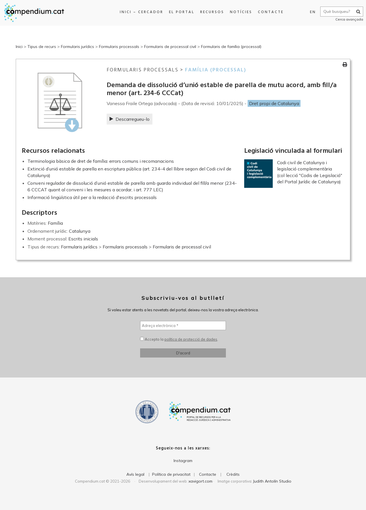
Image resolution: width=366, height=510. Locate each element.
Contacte (270, 12)
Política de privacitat (171, 474)
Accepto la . (179, 339)
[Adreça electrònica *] (183, 325)
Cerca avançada (348, 19)
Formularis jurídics (77, 46)
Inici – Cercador (140, 12)
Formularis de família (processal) (231, 46)
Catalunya (79, 231)
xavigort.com (200, 481)
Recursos (211, 12)
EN (312, 12)
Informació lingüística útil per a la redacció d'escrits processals (92, 197)
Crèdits (233, 474)
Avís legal (135, 474)
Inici (19, 46)
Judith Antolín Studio (272, 481)
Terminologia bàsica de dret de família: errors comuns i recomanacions (100, 161)
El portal (180, 12)
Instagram (183, 460)
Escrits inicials (83, 239)
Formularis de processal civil (170, 46)
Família (55, 223)
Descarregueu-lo (130, 119)
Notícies (240, 12)
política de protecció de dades (190, 339)
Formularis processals (119, 46)
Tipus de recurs (41, 46)
